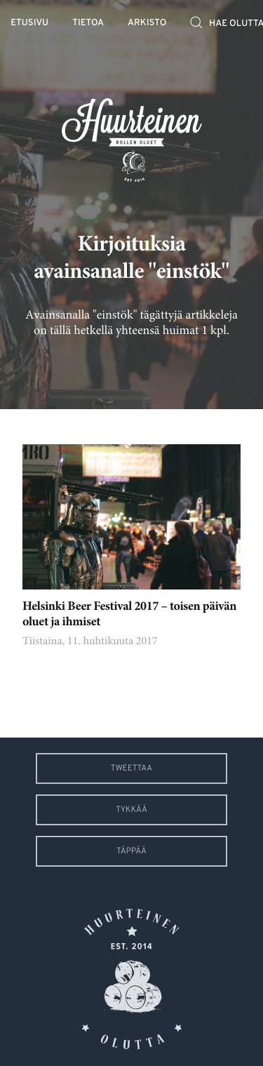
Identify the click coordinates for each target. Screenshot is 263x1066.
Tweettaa (131, 768)
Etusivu (29, 23)
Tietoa (88, 23)
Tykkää (131, 810)
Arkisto (147, 23)
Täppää (131, 851)
